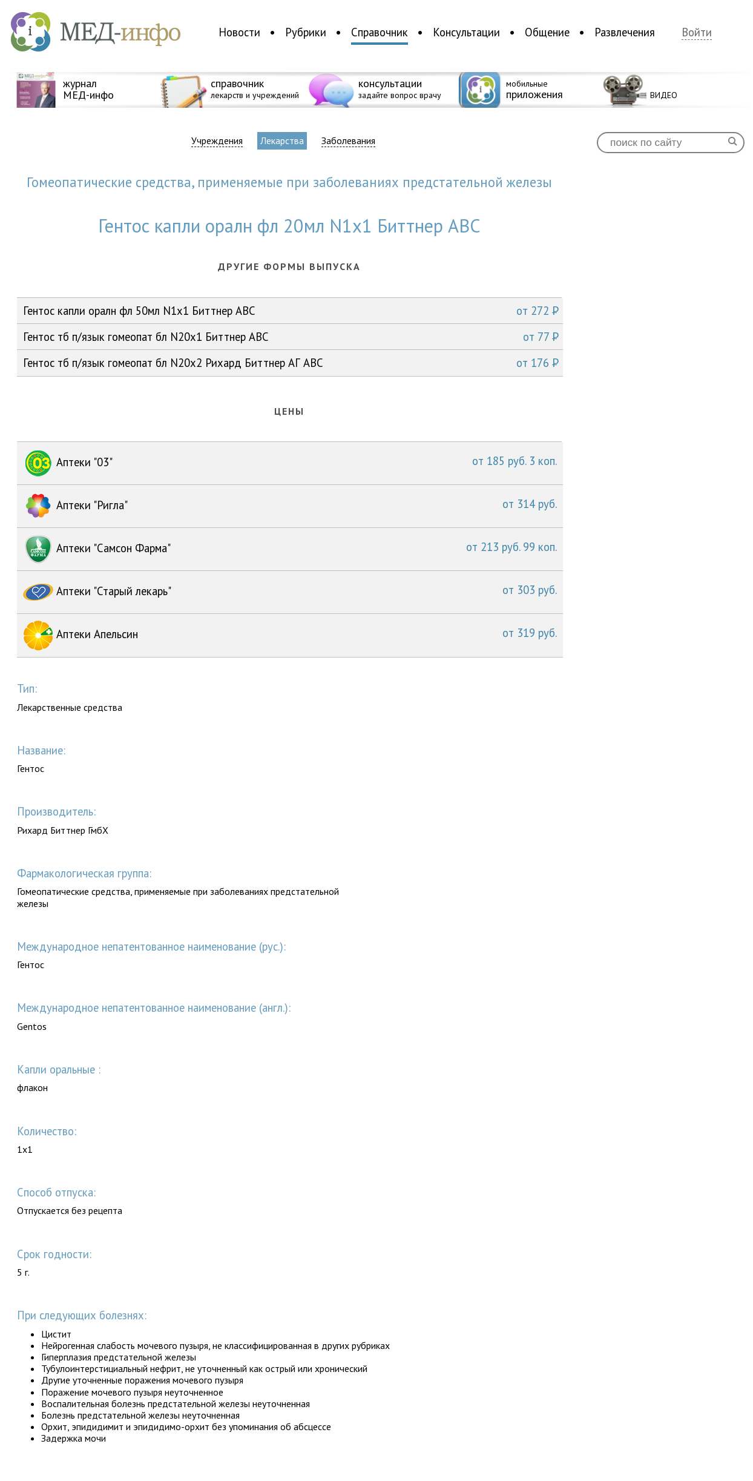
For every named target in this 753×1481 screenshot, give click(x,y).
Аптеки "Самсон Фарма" (290, 549)
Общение (547, 32)
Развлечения (624, 32)
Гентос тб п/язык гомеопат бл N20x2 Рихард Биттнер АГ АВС (291, 363)
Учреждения (217, 141)
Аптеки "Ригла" (290, 506)
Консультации (466, 32)
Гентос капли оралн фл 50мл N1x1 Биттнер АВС (291, 310)
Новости (239, 32)
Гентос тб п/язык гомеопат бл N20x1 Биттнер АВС (291, 337)
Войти (697, 32)
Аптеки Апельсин (290, 635)
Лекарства (282, 140)
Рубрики (305, 32)
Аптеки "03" (290, 463)
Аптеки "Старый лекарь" (290, 592)
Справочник (379, 32)
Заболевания (348, 141)
